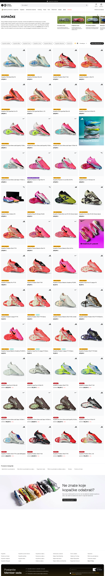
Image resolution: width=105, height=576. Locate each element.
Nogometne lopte (41, 463)
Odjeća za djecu (40, 560)
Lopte (19, 560)
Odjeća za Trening (74, 556)
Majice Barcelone (57, 558)
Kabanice (90, 553)
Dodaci (60, 9)
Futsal (44, 9)
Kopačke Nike (21, 558)
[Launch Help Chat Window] (99, 569)
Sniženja (70, 9)
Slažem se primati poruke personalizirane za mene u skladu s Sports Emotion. (85, 573)
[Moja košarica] (101, 5)
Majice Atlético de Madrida (59, 560)
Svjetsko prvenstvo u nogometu (10, 9)
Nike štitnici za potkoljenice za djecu (25, 463)
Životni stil (54, 9)
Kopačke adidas (22, 556)
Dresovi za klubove (99, 9)
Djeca (64, 9)
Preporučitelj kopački (69, 494)
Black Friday (91, 560)
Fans (49, 9)
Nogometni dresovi (75, 560)
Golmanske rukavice (31, 9)
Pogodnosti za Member (52, 1)
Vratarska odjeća (92, 558)
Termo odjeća (73, 553)
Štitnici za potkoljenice (93, 556)
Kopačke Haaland (5, 558)
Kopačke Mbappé (5, 560)
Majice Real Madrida (58, 556)
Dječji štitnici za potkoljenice (8, 463)
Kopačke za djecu (40, 553)
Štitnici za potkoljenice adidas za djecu (56, 463)
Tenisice (70, 463)
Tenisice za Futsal (78, 463)
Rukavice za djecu (40, 556)
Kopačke (22, 9)
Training (40, 9)
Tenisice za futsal (5, 556)
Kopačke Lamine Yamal (24, 553)
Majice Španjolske (74, 558)
